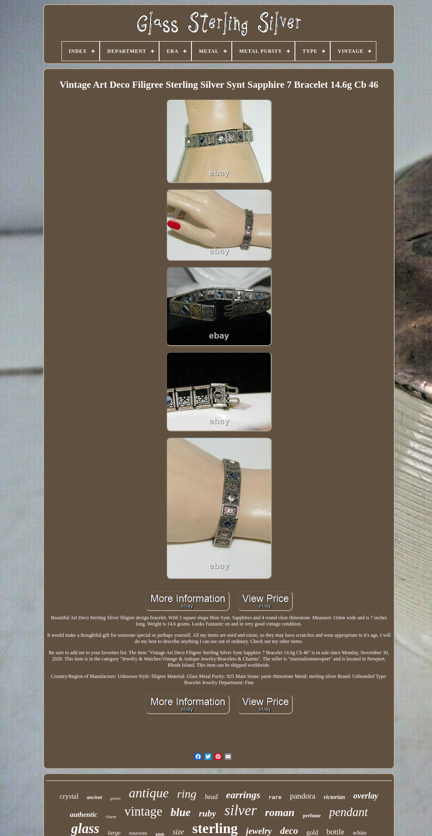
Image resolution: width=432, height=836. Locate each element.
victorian (334, 797)
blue (181, 812)
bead (211, 796)
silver (240, 810)
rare (275, 797)
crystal (69, 796)
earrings (243, 794)
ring (186, 793)
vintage (143, 811)
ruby (207, 813)
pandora (302, 795)
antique (149, 792)
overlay (365, 795)
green (115, 798)
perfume (312, 816)
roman (280, 812)
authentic (83, 815)
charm (111, 816)
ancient (94, 797)
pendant (348, 812)
